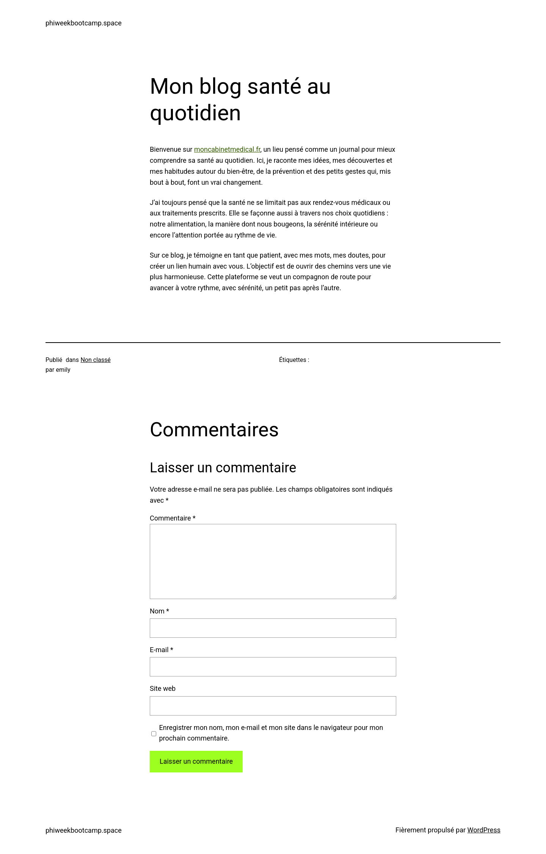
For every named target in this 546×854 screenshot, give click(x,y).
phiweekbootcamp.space (84, 23)
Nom (159, 611)
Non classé (95, 359)
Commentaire (173, 518)
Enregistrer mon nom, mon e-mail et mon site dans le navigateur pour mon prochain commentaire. (271, 732)
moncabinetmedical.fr (227, 149)
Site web (163, 688)
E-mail (161, 650)
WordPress (484, 830)
